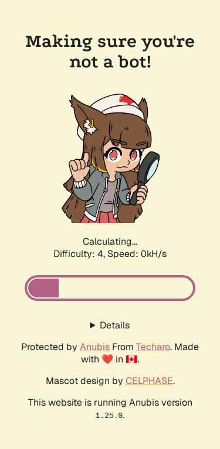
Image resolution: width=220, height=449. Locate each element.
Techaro (153, 347)
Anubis (95, 347)
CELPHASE (149, 381)
